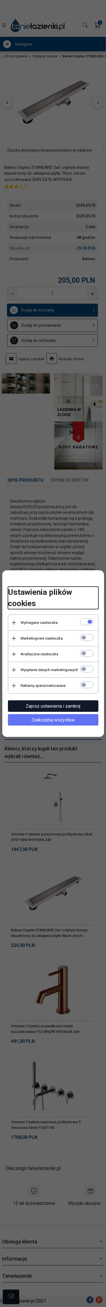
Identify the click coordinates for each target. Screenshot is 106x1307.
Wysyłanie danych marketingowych (49, 670)
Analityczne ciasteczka (39, 654)
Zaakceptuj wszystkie (53, 720)
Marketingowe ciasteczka (42, 638)
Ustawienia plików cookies (40, 598)
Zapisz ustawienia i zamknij (53, 706)
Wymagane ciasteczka (39, 622)
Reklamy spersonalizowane (43, 685)
